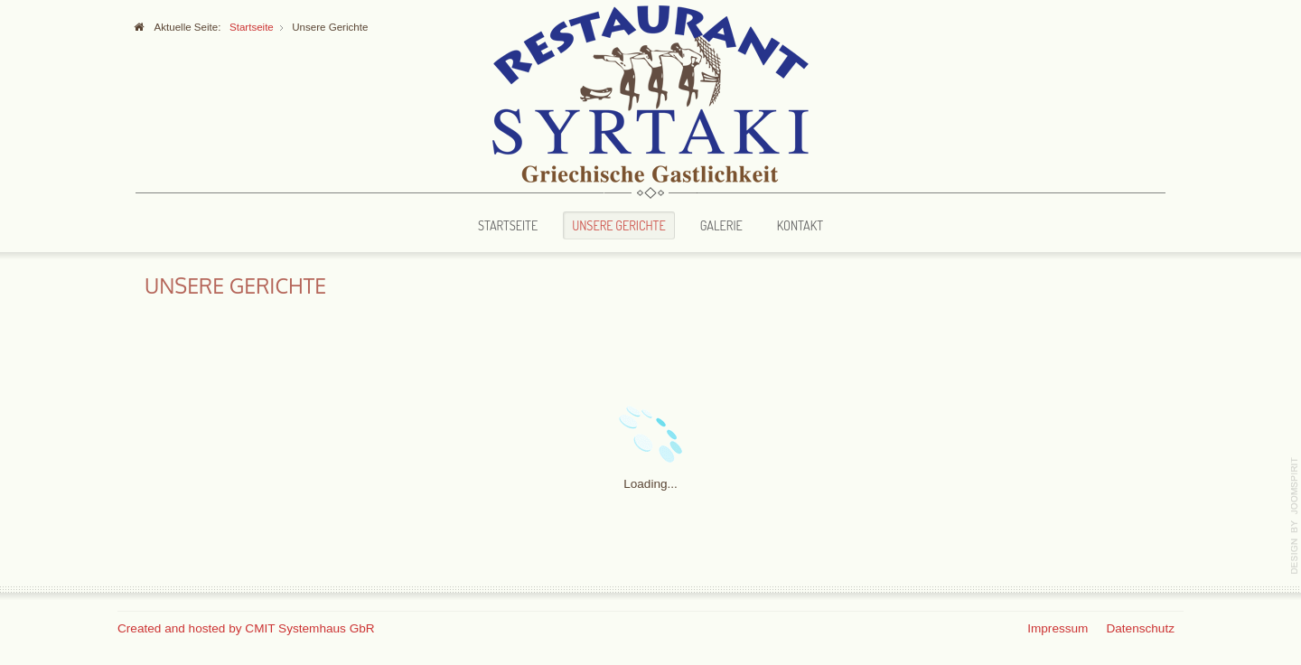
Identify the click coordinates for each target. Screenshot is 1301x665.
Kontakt (800, 225)
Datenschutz (1140, 628)
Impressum (1057, 628)
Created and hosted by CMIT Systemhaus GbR (246, 628)
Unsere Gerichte (618, 225)
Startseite (508, 225)
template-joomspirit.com (1294, 516)
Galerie (721, 225)
